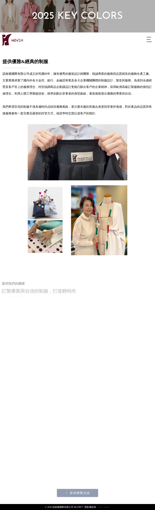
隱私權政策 (90, 507)
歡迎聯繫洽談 (80, 502)
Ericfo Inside (103, 507)
